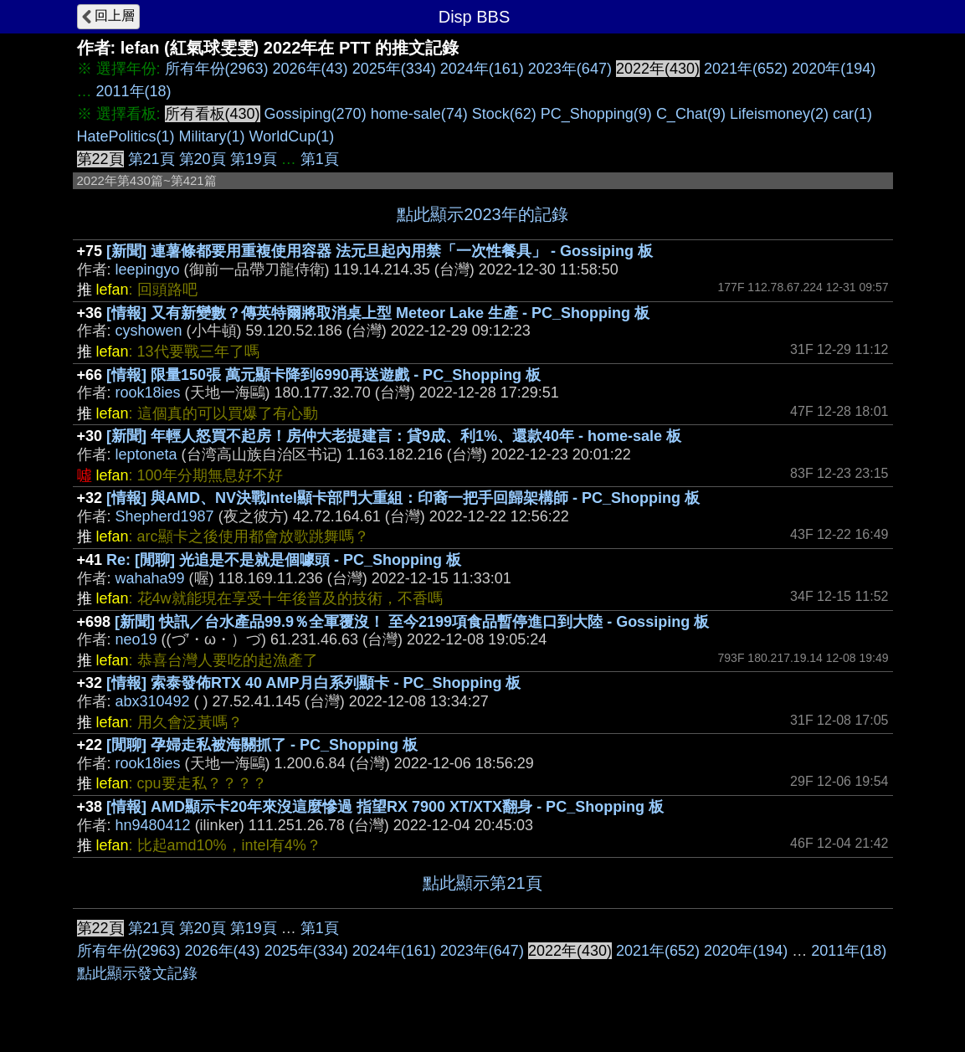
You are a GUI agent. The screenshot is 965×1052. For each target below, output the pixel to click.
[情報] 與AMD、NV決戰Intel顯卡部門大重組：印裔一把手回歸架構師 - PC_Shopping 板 (403, 498)
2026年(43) (310, 68)
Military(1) (212, 136)
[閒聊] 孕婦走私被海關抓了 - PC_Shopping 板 (262, 744)
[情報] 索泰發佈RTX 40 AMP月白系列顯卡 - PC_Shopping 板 (313, 683)
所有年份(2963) (217, 68)
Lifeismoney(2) (779, 113)
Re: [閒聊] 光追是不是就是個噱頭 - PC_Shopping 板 (283, 560)
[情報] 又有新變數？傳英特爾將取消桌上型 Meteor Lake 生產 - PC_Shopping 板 (377, 313)
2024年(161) (482, 68)
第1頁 (319, 159)
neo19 (136, 639)
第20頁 (202, 159)
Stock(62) (504, 113)
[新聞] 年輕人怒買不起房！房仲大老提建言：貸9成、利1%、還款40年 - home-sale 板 (393, 436)
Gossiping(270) (315, 113)
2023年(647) (570, 68)
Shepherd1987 (164, 516)
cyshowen (148, 330)
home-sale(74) (419, 113)
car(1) (852, 113)
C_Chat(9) (691, 113)
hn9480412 (153, 825)
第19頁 (253, 159)
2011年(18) (134, 91)
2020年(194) (833, 68)
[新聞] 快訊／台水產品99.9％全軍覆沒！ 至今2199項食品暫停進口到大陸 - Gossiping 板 (412, 621)
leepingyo (147, 269)
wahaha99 (150, 578)
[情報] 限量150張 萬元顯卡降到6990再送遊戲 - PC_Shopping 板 (323, 375)
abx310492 (152, 701)
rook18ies (148, 392)
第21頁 (151, 159)
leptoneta (146, 454)
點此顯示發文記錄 (137, 973)
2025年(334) (394, 68)
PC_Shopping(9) (596, 113)
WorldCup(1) (292, 136)
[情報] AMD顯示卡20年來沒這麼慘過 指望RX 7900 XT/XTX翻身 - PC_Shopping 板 (385, 806)
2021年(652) (746, 68)
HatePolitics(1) (126, 136)
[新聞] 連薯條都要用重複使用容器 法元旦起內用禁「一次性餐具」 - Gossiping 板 (379, 251)
